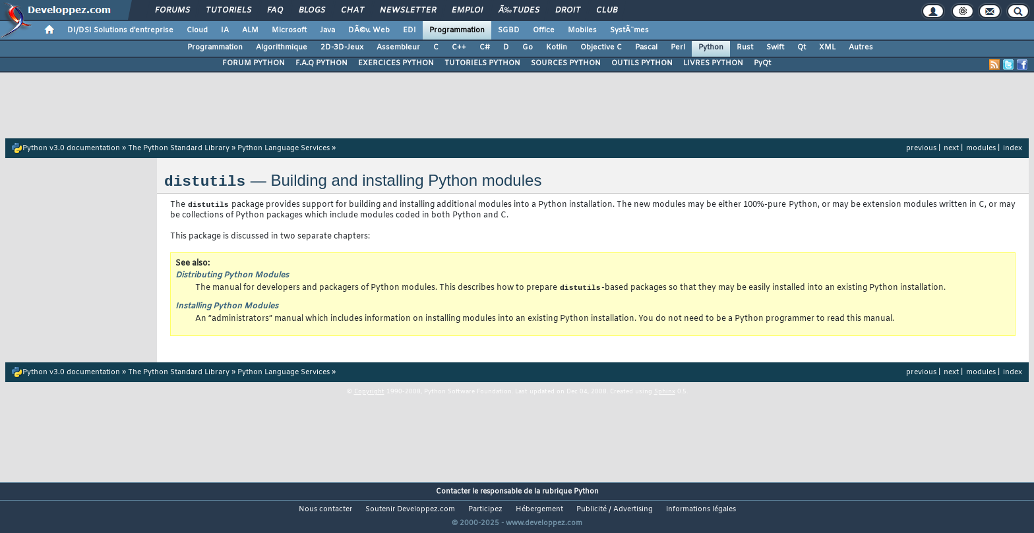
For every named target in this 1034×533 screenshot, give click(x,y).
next (951, 148)
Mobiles (582, 30)
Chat (352, 10)
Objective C (601, 47)
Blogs (311, 10)
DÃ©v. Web (369, 30)
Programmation (457, 30)
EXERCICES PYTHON (396, 63)
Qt (801, 47)
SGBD (509, 30)
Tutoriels (228, 10)
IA (225, 30)
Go (527, 47)
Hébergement (539, 510)
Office (544, 30)
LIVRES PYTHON (713, 63)
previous (921, 148)
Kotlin (556, 47)
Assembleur (398, 47)
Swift (775, 47)
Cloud (197, 30)
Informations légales (701, 510)
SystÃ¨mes (629, 30)
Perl (678, 47)
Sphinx (664, 394)
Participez (485, 510)
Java (327, 30)
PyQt (762, 63)
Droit (568, 10)
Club (607, 10)
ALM (250, 30)
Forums (172, 10)
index (1012, 148)
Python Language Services (283, 148)
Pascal (646, 47)
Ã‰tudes (519, 10)
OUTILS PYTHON (642, 63)
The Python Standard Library (178, 148)
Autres (861, 47)
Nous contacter (325, 510)
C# (484, 47)
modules (981, 148)
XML (827, 47)
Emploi (467, 10)
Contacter (453, 492)
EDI (409, 30)
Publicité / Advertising (614, 510)
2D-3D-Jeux (341, 47)
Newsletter (408, 10)
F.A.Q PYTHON (321, 63)
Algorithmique (281, 47)
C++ (459, 47)
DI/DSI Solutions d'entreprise (120, 30)
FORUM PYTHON (253, 63)
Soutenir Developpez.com (410, 510)
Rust (745, 47)
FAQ (275, 10)
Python (710, 47)
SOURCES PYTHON (566, 63)
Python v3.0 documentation (71, 148)
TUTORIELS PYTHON (482, 63)
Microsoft (289, 30)
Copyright (369, 394)
